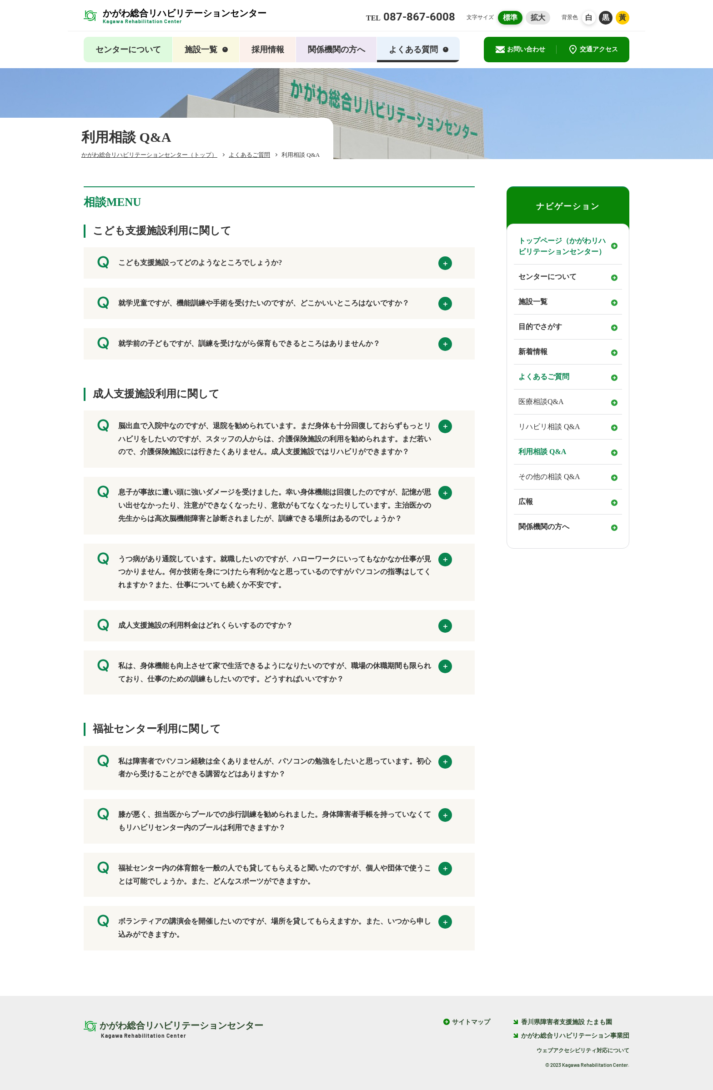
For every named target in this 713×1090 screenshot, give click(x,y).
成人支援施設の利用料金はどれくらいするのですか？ (274, 627)
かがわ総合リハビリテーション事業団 (571, 1035)
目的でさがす (540, 326)
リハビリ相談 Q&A (549, 426)
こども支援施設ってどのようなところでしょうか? (274, 264)
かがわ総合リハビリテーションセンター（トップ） (149, 154)
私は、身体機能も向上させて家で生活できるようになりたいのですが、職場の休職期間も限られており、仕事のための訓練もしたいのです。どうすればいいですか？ (274, 671)
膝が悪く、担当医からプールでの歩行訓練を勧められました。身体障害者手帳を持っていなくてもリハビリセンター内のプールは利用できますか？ (274, 819)
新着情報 (532, 351)
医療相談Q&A (541, 401)
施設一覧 (206, 49)
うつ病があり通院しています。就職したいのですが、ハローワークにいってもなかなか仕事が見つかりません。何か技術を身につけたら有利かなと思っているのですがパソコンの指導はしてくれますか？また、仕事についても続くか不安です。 (274, 570)
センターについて (128, 49)
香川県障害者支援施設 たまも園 (562, 1022)
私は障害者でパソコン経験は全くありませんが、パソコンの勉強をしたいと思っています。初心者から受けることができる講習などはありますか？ (274, 766)
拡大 (538, 17)
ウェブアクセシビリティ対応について (583, 1050)
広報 (525, 501)
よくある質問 (418, 49)
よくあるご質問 (543, 376)
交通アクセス (593, 49)
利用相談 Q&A (542, 451)
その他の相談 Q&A (549, 476)
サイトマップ (471, 1022)
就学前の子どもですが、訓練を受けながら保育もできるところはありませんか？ (274, 345)
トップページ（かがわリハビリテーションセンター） (562, 246)
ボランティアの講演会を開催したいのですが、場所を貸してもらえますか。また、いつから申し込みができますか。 (274, 926)
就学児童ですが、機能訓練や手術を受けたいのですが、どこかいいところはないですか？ (274, 305)
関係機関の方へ (336, 49)
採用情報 (267, 49)
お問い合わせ (520, 49)
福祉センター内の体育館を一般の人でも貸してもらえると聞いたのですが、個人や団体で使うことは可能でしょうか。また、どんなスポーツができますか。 (274, 873)
